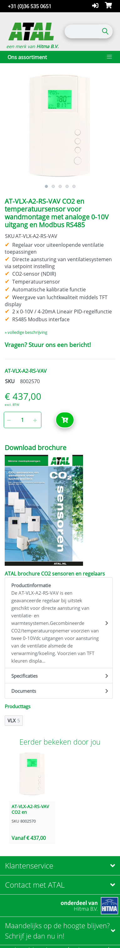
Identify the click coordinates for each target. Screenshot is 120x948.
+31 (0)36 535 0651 (29, 6)
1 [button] (46, 186)
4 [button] (67, 186)
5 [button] (74, 186)
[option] (60, 126)
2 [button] (53, 186)
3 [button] (60, 186)
